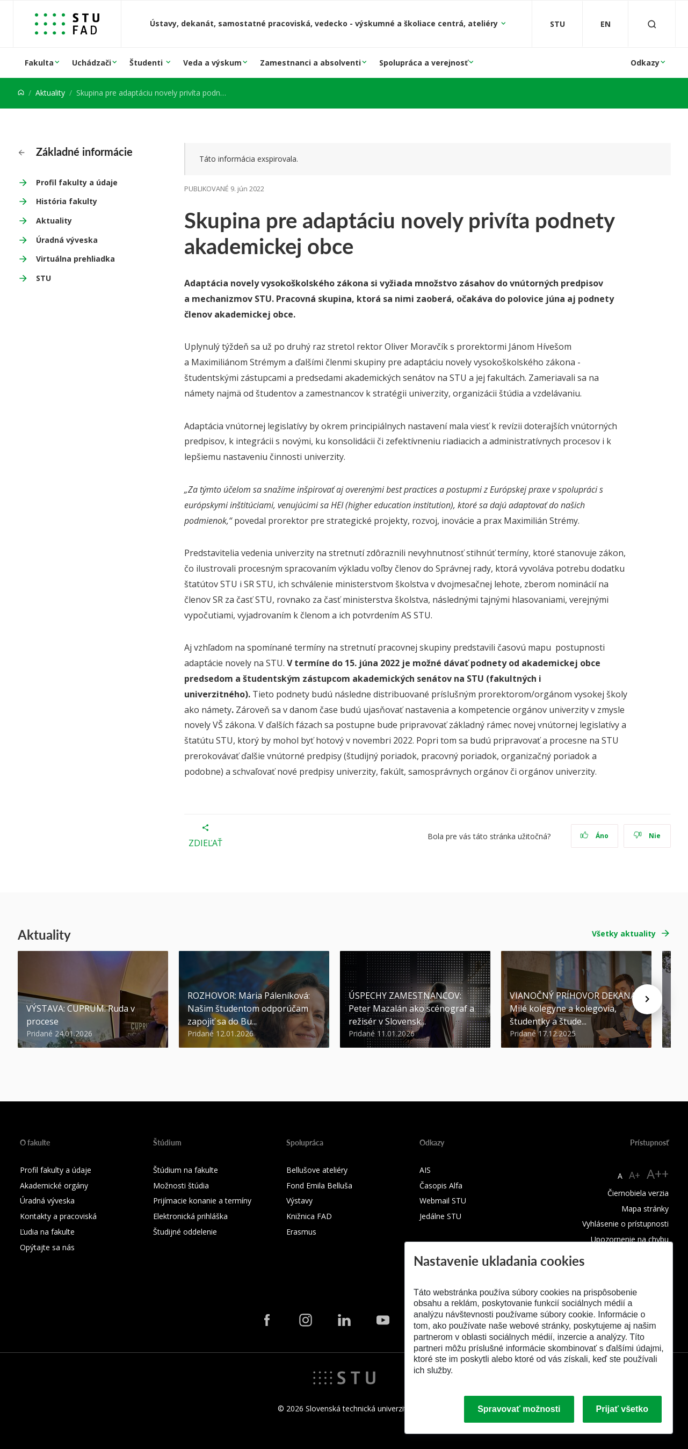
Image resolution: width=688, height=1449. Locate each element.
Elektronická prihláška (190, 1216)
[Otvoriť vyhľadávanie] (652, 24)
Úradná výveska (67, 240)
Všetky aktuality (624, 933)
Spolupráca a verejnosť (423, 62)
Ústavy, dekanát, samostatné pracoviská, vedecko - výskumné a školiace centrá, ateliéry (325, 23)
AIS (425, 1170)
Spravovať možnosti (518, 1409)
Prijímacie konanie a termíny (202, 1200)
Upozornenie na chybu (630, 1239)
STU (43, 278)
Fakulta (39, 62)
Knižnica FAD (309, 1216)
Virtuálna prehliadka (75, 259)
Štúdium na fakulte (185, 1170)
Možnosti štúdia (181, 1185)
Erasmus (301, 1232)
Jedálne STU (440, 1216)
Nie (647, 835)
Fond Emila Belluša (319, 1185)
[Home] (21, 93)
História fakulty (66, 201)
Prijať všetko (622, 1409)
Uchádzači (91, 62)
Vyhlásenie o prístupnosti (625, 1224)
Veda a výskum (212, 62)
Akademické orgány (54, 1185)
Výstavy (299, 1200)
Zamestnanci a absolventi (310, 62)
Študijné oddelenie (185, 1232)
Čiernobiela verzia (638, 1193)
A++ (658, 1174)
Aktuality (50, 93)
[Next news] (647, 999)
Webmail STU (442, 1200)
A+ (634, 1175)
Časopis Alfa (440, 1185)
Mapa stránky (645, 1208)
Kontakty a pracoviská (58, 1216)
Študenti (147, 62)
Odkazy (645, 62)
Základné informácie (75, 151)
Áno (594, 835)
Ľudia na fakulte (47, 1232)
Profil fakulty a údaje (77, 182)
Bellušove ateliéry (316, 1170)
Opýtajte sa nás (47, 1247)
